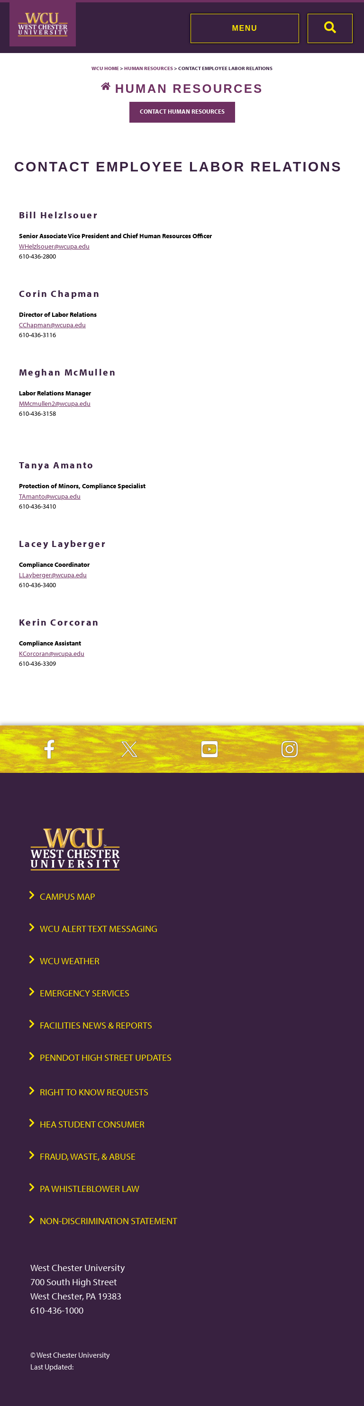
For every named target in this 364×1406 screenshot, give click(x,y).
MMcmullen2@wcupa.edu (55, 403)
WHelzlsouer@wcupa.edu (54, 246)
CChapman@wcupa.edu (52, 324)
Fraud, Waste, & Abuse (88, 1156)
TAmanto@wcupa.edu (50, 496)
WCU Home (105, 68)
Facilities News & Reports (96, 1025)
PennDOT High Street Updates (106, 1057)
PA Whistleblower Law (89, 1188)
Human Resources (148, 68)
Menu (245, 28)
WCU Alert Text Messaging (98, 928)
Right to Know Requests (94, 1092)
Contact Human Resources (182, 111)
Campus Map (67, 896)
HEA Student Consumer (92, 1124)
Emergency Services (84, 993)
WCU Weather (70, 961)
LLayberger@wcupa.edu (53, 574)
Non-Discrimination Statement (108, 1221)
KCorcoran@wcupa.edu (51, 653)
